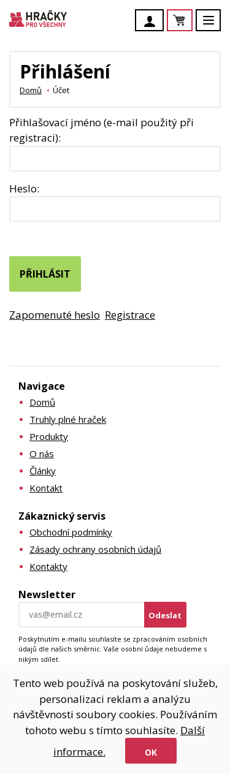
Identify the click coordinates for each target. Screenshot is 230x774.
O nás (41, 453)
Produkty (48, 436)
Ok (151, 752)
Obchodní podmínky (70, 532)
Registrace (130, 315)
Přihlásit (45, 274)
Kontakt (46, 488)
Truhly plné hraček (67, 419)
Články (42, 471)
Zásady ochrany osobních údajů (95, 549)
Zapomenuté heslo (54, 315)
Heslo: (24, 188)
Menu (215, 26)
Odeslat (165, 615)
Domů (31, 90)
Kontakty (48, 566)
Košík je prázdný (192, 21)
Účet (152, 21)
